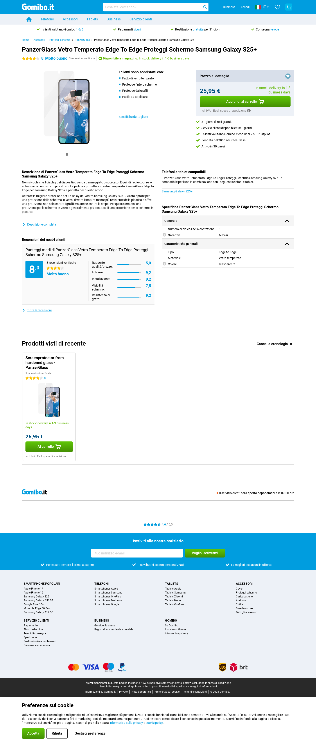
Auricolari (241, 600)
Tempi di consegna (35, 633)
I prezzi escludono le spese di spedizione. (207, 683)
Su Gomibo (171, 625)
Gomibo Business (104, 625)
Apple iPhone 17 (33, 588)
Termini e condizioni (195, 691)
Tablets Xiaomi (174, 596)
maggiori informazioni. (203, 686)
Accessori (70, 19)
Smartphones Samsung (108, 592)
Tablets (92, 19)
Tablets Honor (173, 600)
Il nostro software (175, 629)
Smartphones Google (106, 604)
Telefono (47, 19)
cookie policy (154, 722)
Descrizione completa (39, 224)
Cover (239, 588)
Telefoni (101, 583)
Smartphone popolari (42, 583)
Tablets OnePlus (174, 604)
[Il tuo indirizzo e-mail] (137, 553)
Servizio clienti (140, 19)
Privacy (123, 691)
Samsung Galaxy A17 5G (38, 612)
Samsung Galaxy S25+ (177, 191)
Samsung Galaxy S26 (36, 596)
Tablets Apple (173, 588)
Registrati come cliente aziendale (113, 629)
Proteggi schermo (59, 39)
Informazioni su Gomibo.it (100, 691)
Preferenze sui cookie (167, 691)
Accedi (245, 7)
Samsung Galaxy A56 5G (38, 600)
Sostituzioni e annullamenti (40, 641)
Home (25, 39)
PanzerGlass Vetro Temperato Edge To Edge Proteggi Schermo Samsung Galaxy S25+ (145, 39)
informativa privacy (176, 633)
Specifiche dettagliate (133, 116)
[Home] (29, 19)
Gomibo (171, 620)
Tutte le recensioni (37, 310)
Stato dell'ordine (33, 629)
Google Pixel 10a (34, 604)
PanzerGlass (82, 39)
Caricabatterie (244, 596)
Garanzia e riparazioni (37, 645)
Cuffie (239, 604)
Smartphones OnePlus (107, 596)
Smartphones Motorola (108, 600)
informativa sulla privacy (126, 722)
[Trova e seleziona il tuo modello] (155, 7)
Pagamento (31, 625)
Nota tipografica (141, 691)
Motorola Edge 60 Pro (37, 608)
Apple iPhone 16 (33, 592)
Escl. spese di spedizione (51, 456)
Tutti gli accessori (246, 612)
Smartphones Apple (106, 588)
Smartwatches (244, 608)
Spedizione (30, 637)
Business (114, 19)
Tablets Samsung (175, 592)
